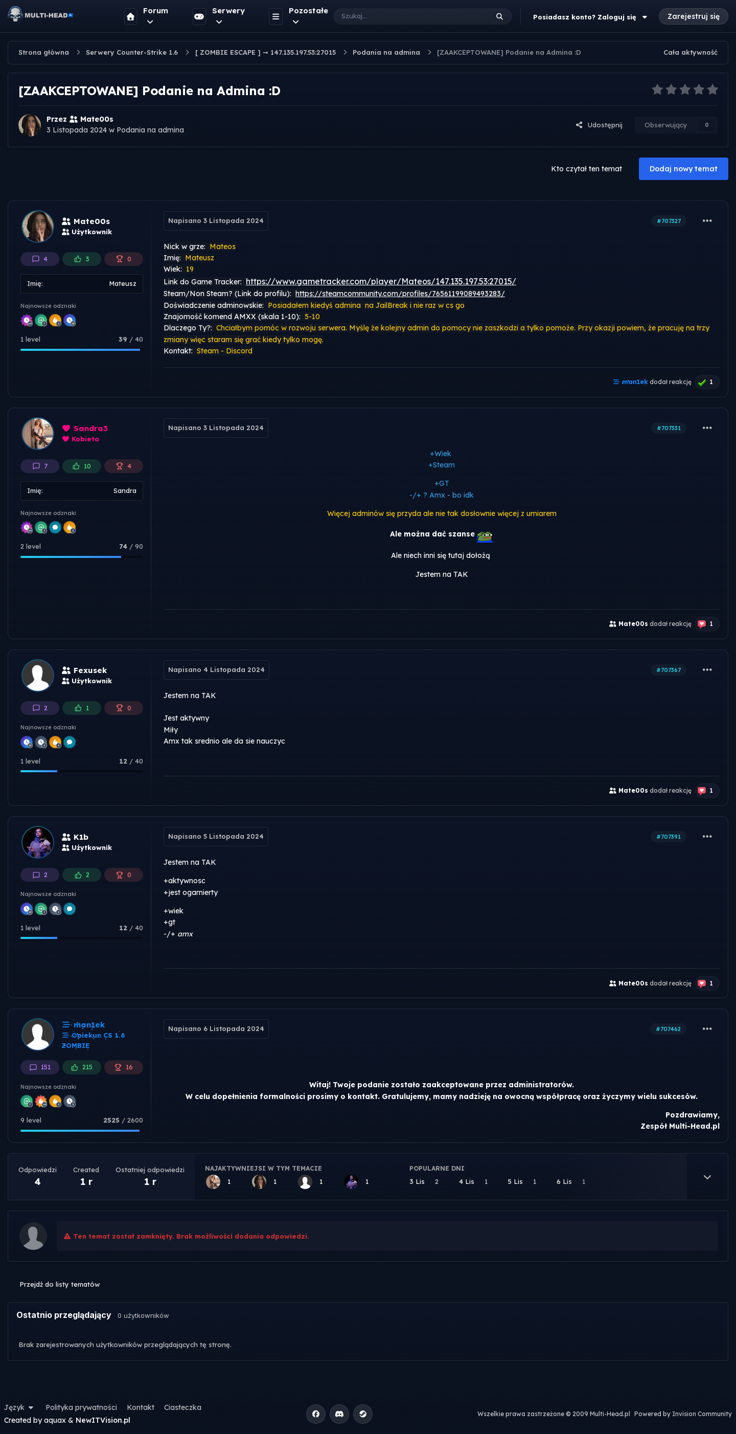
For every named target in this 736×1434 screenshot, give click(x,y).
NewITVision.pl (103, 1420)
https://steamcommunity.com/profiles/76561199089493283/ (400, 293)
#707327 (669, 221)
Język (20, 1407)
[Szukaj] (400, 16)
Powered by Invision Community (683, 1414)
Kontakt (140, 1407)
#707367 (668, 670)
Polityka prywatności (81, 1407)
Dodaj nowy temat (684, 168)
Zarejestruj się (694, 16)
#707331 (669, 428)
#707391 (668, 836)
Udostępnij (599, 125)
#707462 (668, 1029)
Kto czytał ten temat (586, 168)
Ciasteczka (182, 1407)
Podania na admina (150, 130)
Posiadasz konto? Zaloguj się (591, 17)
